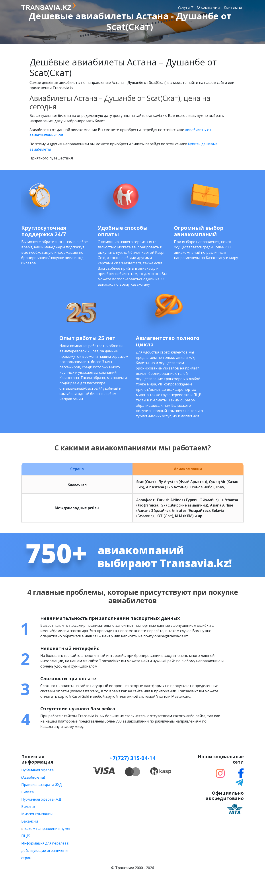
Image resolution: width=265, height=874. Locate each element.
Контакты (233, 7)
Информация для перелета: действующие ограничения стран (45, 850)
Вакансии (29, 821)
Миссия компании (37, 813)
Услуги (183, 7)
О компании (208, 7)
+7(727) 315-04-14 (132, 758)
